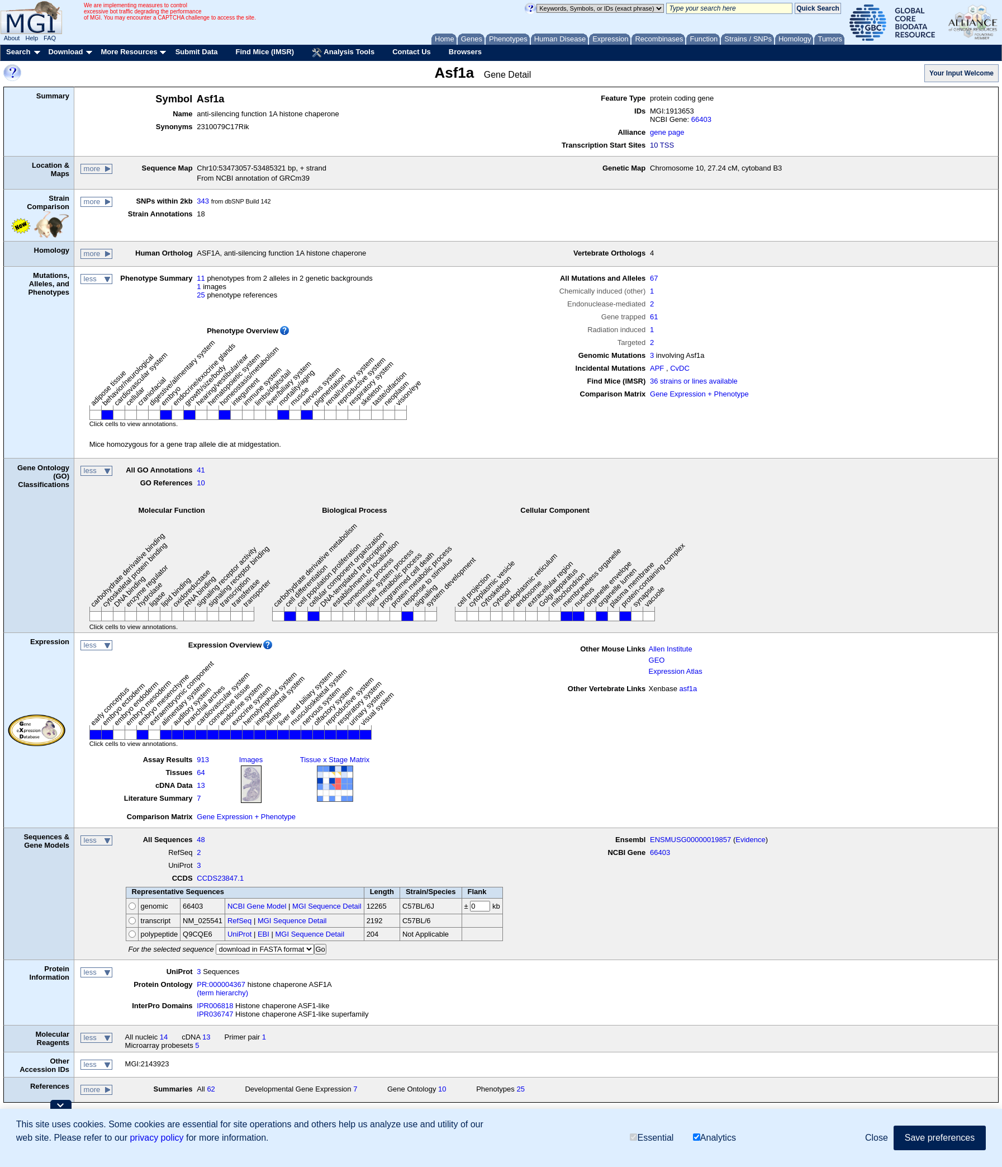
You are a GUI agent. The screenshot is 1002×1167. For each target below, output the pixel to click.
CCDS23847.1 (220, 878)
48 (201, 839)
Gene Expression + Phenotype (699, 394)
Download (65, 52)
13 (201, 785)
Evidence (750, 839)
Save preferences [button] (940, 1137)
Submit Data (196, 52)
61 (654, 317)
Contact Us (411, 52)
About (12, 38)
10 (201, 483)
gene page (667, 132)
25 (201, 295)
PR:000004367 (221, 984)
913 (203, 759)
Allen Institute (670, 649)
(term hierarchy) (222, 993)
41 (201, 470)
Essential (651, 1137)
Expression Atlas (675, 671)
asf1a (688, 688)
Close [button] (876, 1137)
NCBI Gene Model (257, 906)
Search (18, 52)
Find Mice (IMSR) (264, 52)
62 (211, 1089)
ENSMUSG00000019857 (690, 839)
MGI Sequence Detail (327, 906)
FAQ (50, 38)
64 (201, 772)
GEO (657, 660)
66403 (701, 119)
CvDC (680, 368)
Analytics (714, 1137)
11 (201, 278)
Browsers (465, 52)
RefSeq (239, 920)
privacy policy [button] (156, 1137)
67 (654, 278)
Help (31, 38)
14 (164, 1037)
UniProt (239, 934)
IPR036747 (215, 1014)
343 (203, 201)
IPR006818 (215, 1005)
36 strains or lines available (694, 381)
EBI (263, 934)
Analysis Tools (343, 53)
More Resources (129, 52)
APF (657, 368)
